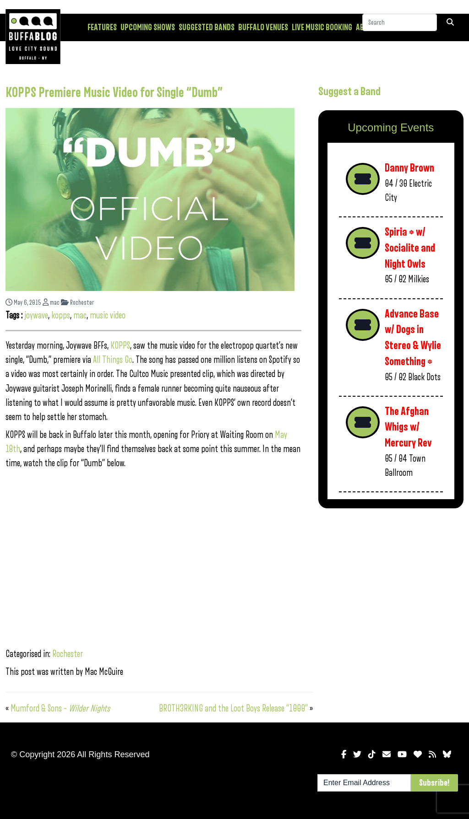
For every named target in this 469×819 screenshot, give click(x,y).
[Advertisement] (391, 580)
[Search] (399, 27)
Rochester (77, 302)
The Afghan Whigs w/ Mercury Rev (408, 427)
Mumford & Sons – (60, 708)
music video (107, 315)
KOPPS (120, 345)
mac (51, 302)
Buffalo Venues (263, 27)
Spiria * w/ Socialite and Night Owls (410, 247)
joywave (36, 315)
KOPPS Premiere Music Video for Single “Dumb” (114, 93)
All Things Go (112, 360)
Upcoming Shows (147, 27)
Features (102, 27)
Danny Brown (409, 168)
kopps (60, 315)
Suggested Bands (206, 27)
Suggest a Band (349, 91)
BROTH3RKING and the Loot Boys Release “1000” (233, 708)
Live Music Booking (322, 27)
